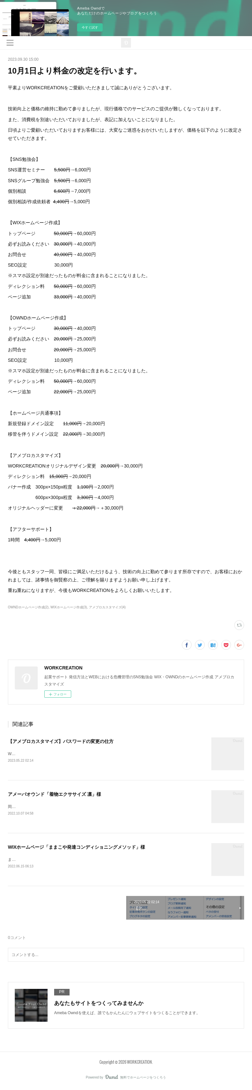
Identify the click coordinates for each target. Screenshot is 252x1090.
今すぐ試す (90, 27)
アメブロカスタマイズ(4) (107, 607)
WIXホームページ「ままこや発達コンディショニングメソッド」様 (76, 847)
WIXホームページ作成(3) (69, 607)
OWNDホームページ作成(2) (28, 607)
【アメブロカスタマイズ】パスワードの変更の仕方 (61, 741)
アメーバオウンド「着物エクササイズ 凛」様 (54, 794)
